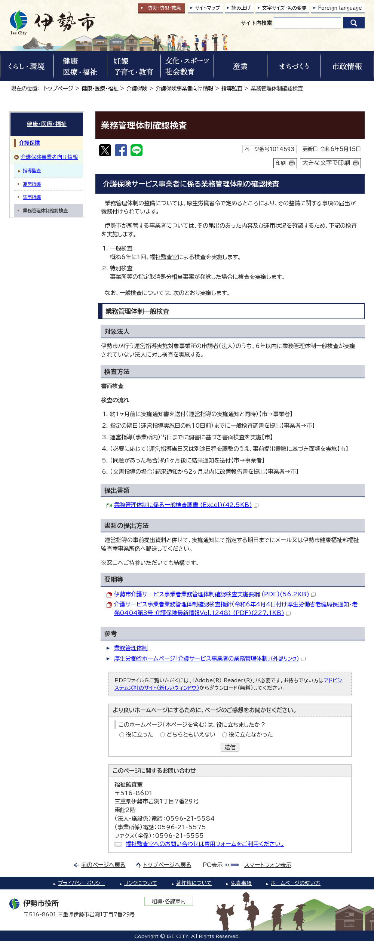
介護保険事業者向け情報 (184, 88)
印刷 (281, 163)
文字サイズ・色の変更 (284, 8)
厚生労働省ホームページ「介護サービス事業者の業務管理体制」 (210, 658)
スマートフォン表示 (267, 865)
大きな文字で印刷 (326, 163)
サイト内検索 (256, 23)
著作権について (194, 883)
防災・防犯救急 (164, 8)
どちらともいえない (190, 734)
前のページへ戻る (103, 865)
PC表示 (213, 865)
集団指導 (32, 197)
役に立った (139, 734)
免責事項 (241, 883)
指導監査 (231, 88)
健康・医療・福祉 (100, 88)
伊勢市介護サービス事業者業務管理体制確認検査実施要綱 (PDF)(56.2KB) (215, 594)
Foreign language (340, 8)
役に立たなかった (251, 734)
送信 (230, 747)
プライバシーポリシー (81, 883)
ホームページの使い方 (296, 883)
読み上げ (241, 8)
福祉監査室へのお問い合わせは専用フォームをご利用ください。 (205, 844)
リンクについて (140, 883)
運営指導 (32, 184)
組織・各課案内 (169, 901)
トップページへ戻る (167, 865)
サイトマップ (207, 8)
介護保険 (136, 88)
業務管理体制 (131, 648)
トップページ (58, 88)
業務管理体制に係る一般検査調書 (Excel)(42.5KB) (186, 505)
